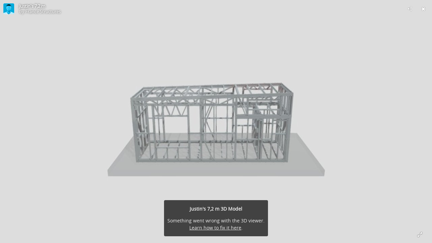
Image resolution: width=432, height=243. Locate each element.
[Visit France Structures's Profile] (8, 8)
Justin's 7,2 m (32, 6)
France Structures (43, 11)
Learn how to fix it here (215, 227)
